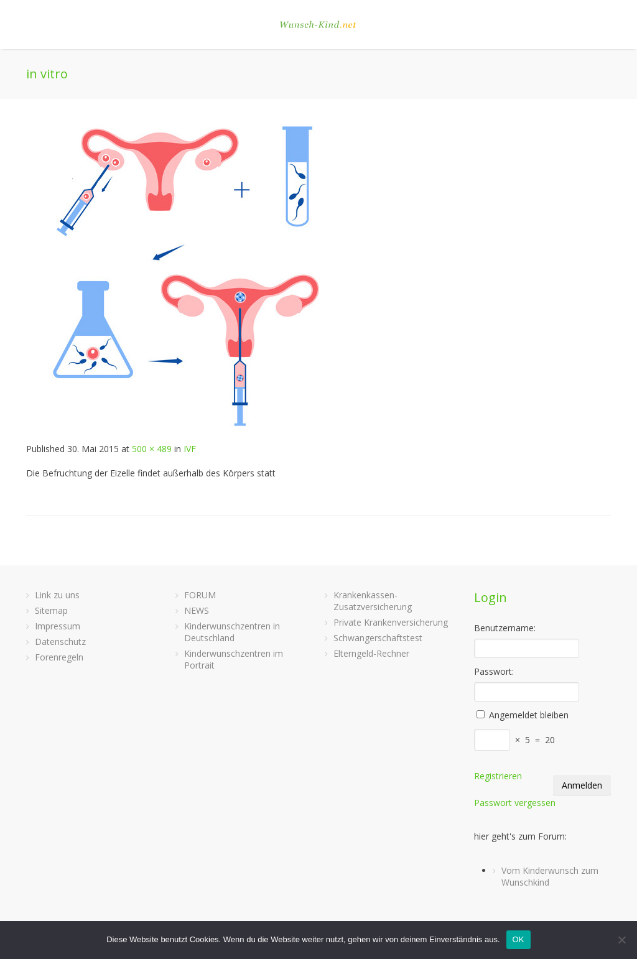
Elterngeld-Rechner (371, 653)
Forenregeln (59, 657)
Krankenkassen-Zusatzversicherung (372, 601)
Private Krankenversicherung (390, 622)
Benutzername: (505, 628)
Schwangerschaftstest (377, 638)
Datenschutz (60, 641)
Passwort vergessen (515, 802)
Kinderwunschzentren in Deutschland (232, 632)
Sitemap (51, 610)
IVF (190, 449)
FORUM (200, 595)
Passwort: (494, 671)
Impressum (57, 626)
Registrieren (498, 776)
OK (518, 939)
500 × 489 (152, 449)
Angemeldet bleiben (529, 715)
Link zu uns (57, 595)
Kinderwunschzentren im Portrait (233, 659)
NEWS (196, 610)
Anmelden (582, 785)
